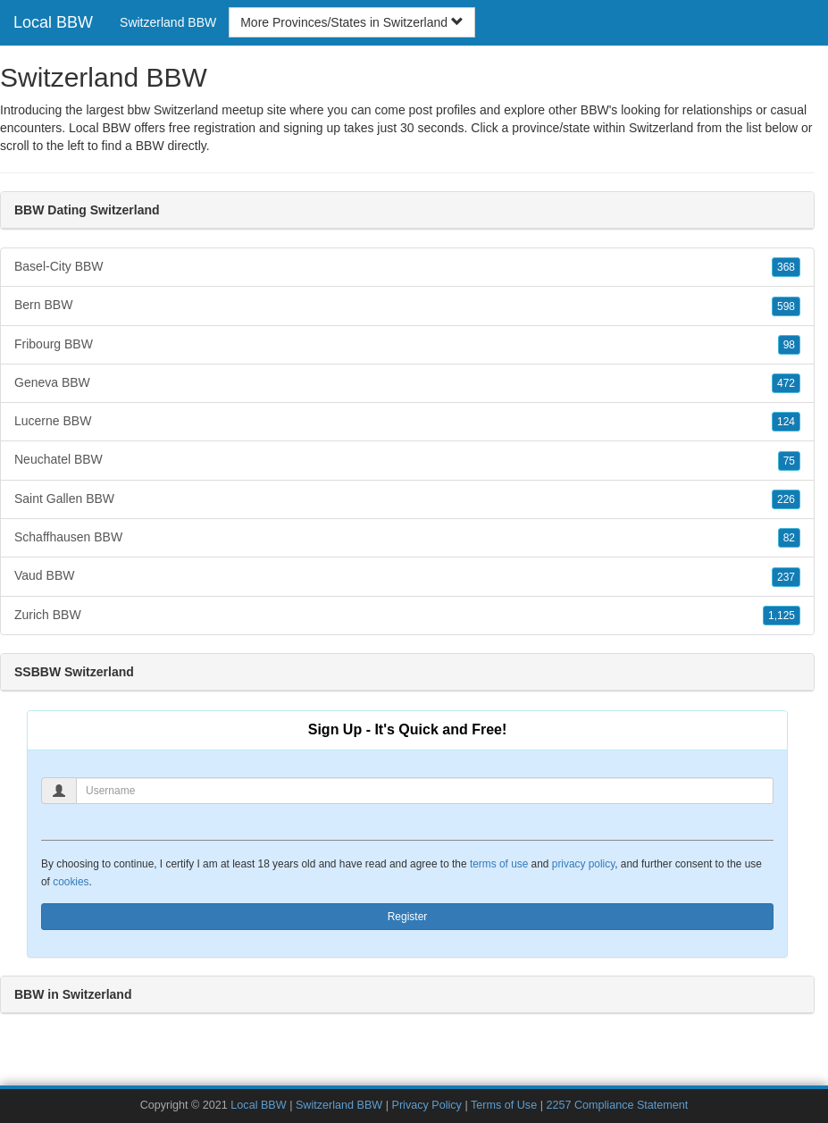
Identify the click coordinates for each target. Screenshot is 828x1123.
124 (786, 421)
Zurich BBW (407, 615)
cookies (70, 882)
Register (408, 916)
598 (786, 306)
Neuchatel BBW (407, 460)
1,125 (781, 615)
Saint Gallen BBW (407, 499)
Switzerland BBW (168, 22)
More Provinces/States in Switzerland (352, 22)
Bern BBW (407, 305)
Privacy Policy (427, 1105)
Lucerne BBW (407, 422)
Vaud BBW (407, 576)
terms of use (499, 864)
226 (786, 499)
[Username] (425, 790)
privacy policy (583, 864)
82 (789, 538)
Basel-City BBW (407, 267)
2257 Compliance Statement (617, 1105)
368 (786, 267)
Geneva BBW (407, 383)
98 (789, 345)
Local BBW (53, 22)
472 (786, 383)
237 (786, 577)
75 (789, 461)
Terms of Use (504, 1105)
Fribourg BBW (407, 345)
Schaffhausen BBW (407, 538)
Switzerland (661, 128)
